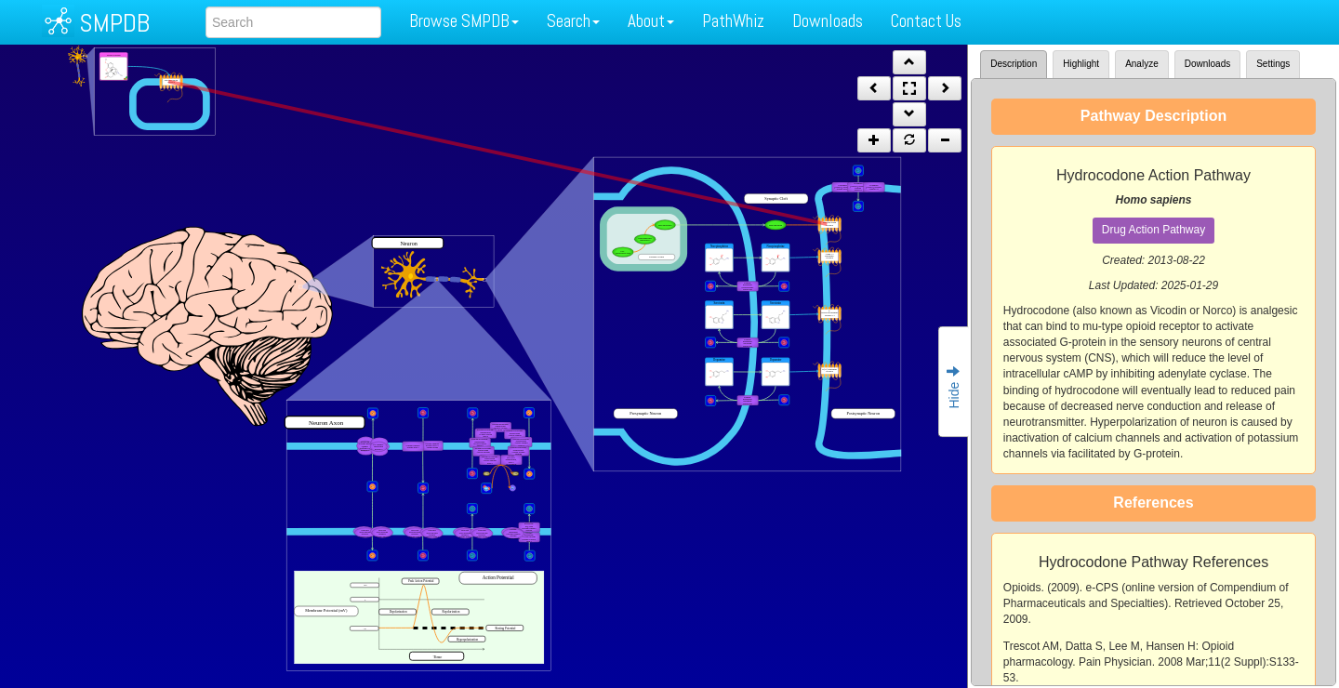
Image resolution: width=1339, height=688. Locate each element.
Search (573, 21)
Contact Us (926, 21)
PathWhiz (733, 21)
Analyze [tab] (1142, 64)
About (651, 21)
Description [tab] (1013, 64)
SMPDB (114, 23)
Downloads (827, 21)
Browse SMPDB (464, 21)
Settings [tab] (1273, 64)
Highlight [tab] (1081, 64)
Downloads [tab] (1207, 64)
